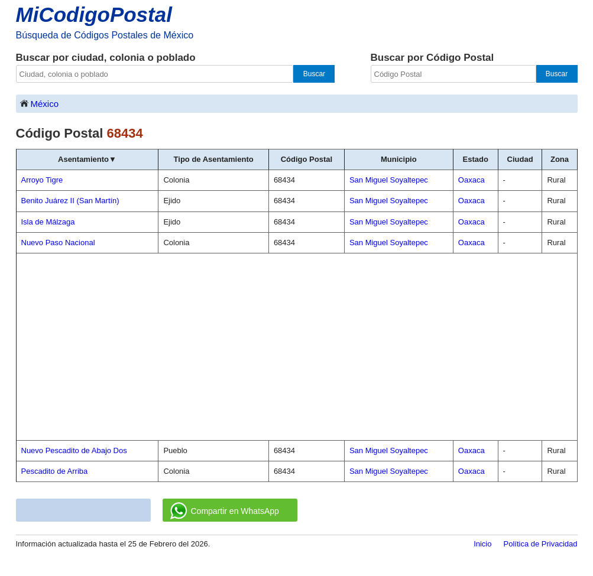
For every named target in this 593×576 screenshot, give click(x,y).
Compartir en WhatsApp (224, 511)
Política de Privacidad (540, 543)
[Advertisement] (297, 346)
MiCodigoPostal (94, 14)
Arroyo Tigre (42, 179)
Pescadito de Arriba (54, 471)
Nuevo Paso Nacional (58, 242)
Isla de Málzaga (48, 221)
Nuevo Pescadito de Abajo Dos (74, 450)
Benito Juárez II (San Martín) (70, 200)
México (39, 103)
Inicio (482, 543)
